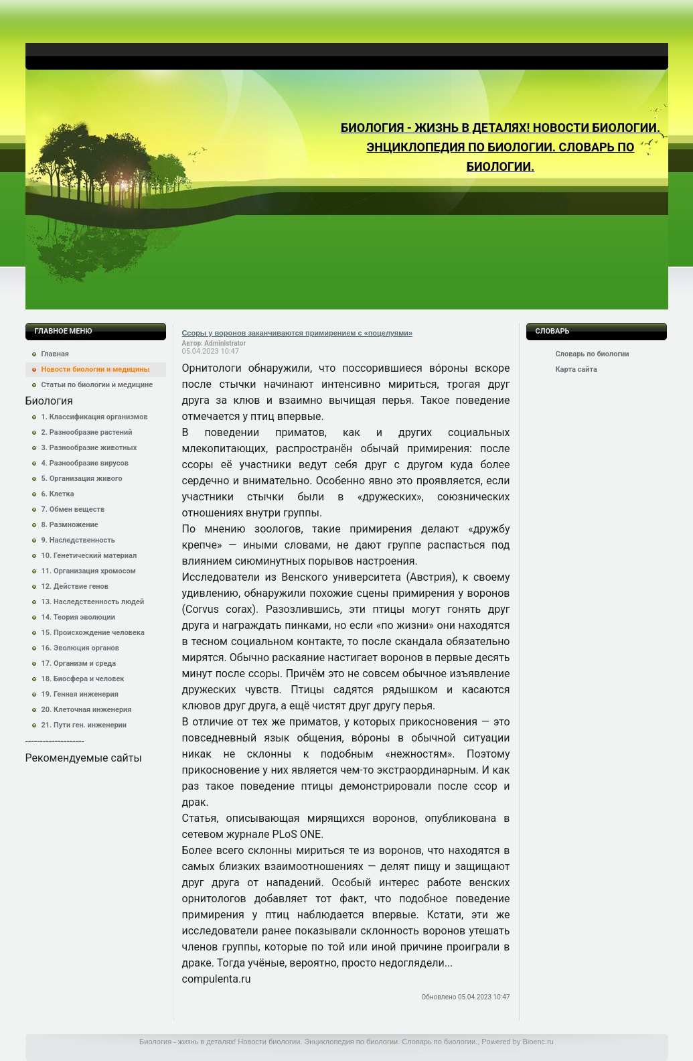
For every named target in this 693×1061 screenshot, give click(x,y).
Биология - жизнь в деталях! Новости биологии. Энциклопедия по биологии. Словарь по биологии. (500, 147)
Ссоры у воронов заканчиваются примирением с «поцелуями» (297, 333)
